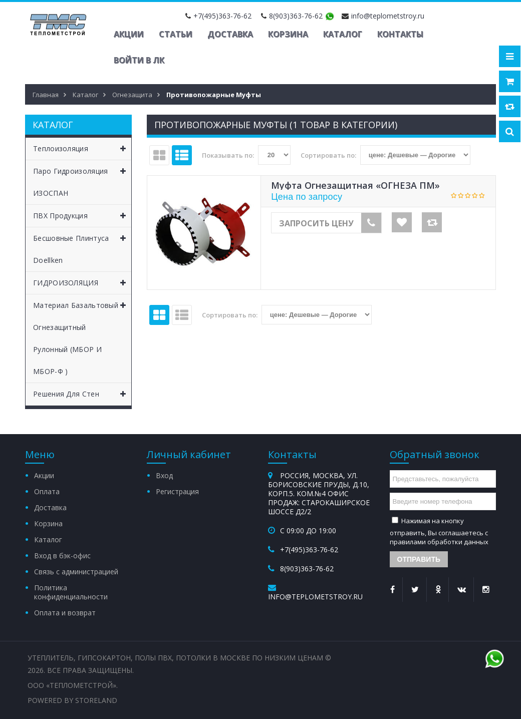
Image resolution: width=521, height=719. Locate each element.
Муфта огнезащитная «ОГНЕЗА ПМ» (355, 185)
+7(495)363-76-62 (222, 16)
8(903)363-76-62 (296, 16)
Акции (129, 34)
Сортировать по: (328, 155)
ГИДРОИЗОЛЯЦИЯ (82, 283)
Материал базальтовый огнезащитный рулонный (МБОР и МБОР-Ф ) (82, 335)
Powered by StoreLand (72, 700)
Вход (164, 475)
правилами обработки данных (439, 541)
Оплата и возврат (65, 612)
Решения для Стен (82, 394)
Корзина (288, 34)
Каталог (342, 34)
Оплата (47, 491)
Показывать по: (228, 155)
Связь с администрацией (76, 571)
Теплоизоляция (82, 149)
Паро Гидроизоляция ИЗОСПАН (82, 179)
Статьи (175, 34)
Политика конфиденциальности (71, 592)
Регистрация (177, 491)
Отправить (419, 559)
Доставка (230, 34)
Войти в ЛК (139, 60)
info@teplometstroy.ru (387, 16)
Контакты (400, 34)
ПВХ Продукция (82, 216)
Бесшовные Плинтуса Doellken (82, 246)
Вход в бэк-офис (62, 555)
